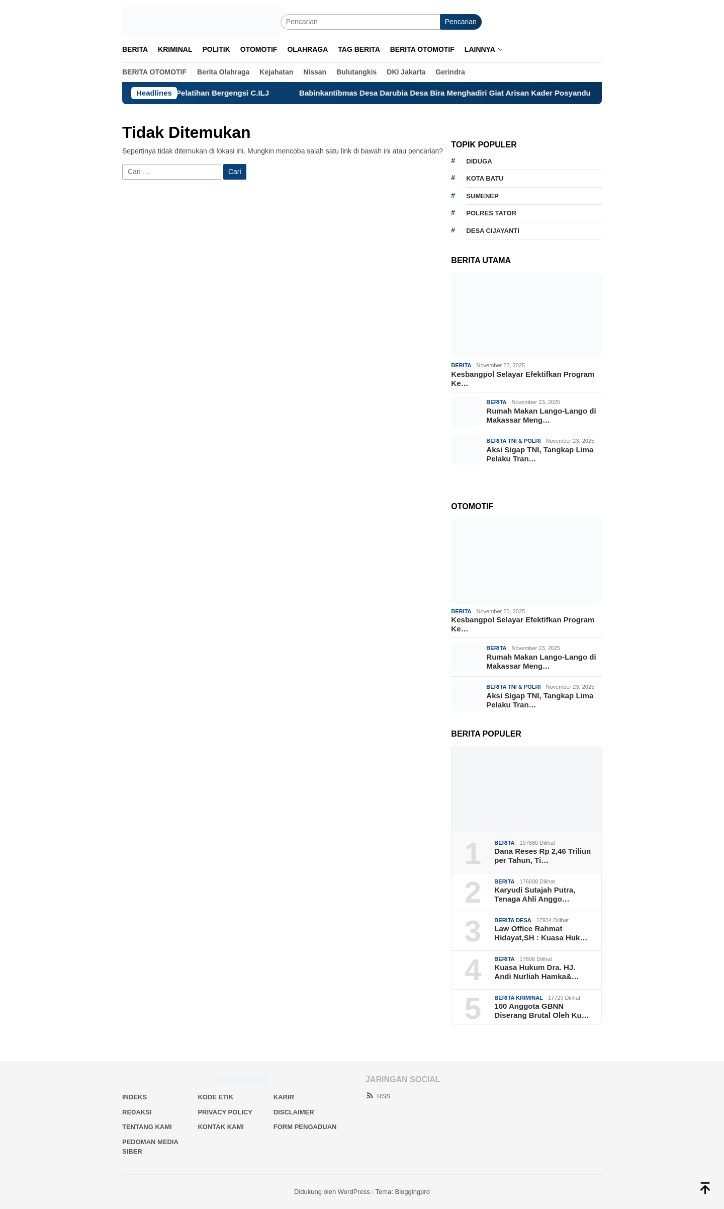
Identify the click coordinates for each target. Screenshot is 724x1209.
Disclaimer (294, 1112)
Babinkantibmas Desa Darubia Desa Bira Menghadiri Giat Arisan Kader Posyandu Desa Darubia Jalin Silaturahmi (512, 93)
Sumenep (482, 196)
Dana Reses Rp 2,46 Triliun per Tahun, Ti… (542, 855)
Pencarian (461, 22)
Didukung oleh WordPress (332, 1191)
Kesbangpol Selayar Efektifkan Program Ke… (522, 378)
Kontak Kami (220, 1127)
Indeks (134, 1097)
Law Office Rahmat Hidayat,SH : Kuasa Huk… (540, 933)
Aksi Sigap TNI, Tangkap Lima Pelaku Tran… (539, 454)
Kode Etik (215, 1097)
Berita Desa (512, 920)
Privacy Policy (225, 1112)
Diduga (479, 161)
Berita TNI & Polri (513, 441)
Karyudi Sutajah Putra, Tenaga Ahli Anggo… (534, 894)
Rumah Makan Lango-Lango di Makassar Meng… (541, 415)
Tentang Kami (147, 1127)
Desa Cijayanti (492, 230)
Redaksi (137, 1112)
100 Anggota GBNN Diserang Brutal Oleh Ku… (541, 1010)
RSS (378, 1096)
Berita (461, 365)
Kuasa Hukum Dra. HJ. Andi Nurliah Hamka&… (536, 972)
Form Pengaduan (305, 1127)
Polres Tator (491, 213)
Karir (284, 1097)
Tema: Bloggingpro (403, 1191)
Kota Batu (484, 178)
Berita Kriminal (518, 998)
